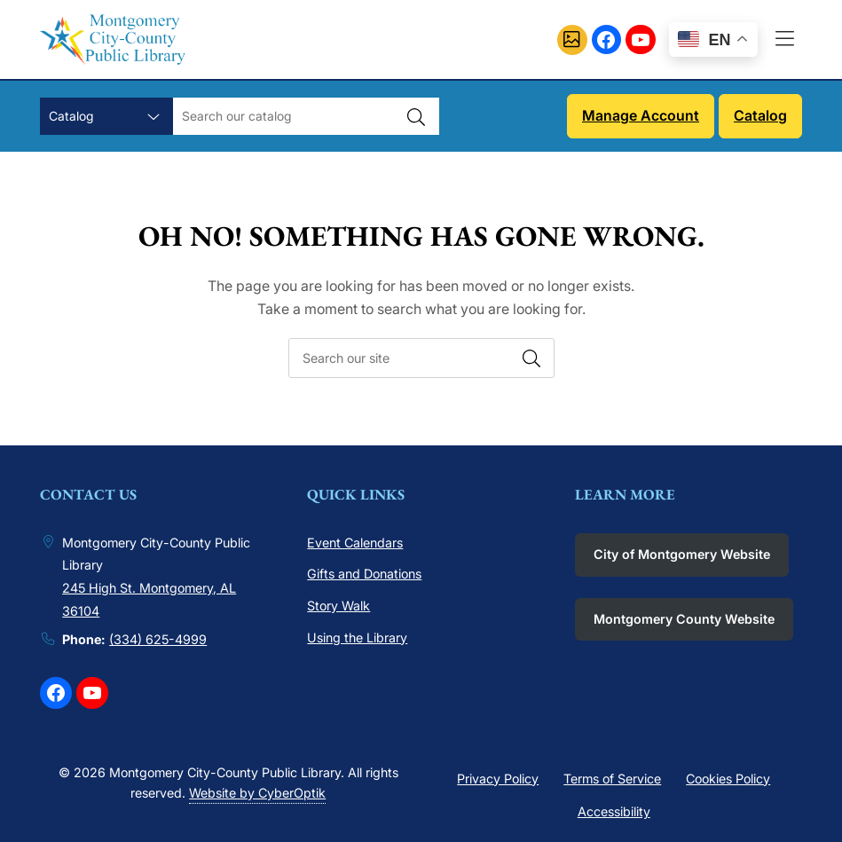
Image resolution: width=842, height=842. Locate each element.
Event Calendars (355, 542)
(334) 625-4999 (158, 639)
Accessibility (614, 811)
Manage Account (640, 115)
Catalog (760, 115)
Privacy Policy (498, 778)
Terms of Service (612, 778)
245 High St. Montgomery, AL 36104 (149, 599)
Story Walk (338, 605)
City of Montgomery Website (682, 554)
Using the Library (357, 637)
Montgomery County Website (684, 618)
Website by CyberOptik (257, 792)
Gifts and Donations (364, 573)
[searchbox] (421, 358)
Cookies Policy (728, 778)
